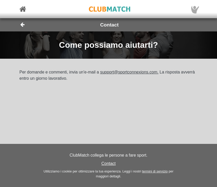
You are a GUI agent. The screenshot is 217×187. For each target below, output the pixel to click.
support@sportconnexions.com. (129, 72)
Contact (108, 163)
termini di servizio (155, 171)
